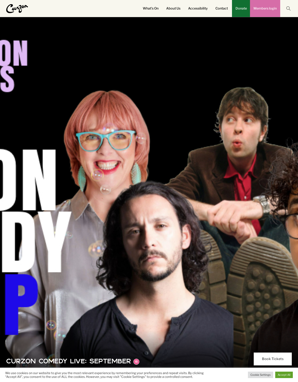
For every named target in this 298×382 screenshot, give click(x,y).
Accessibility (198, 8)
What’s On (151, 8)
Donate (241, 8)
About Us (173, 8)
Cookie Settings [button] (260, 374)
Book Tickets (273, 359)
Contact (221, 8)
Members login (265, 8)
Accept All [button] (284, 374)
